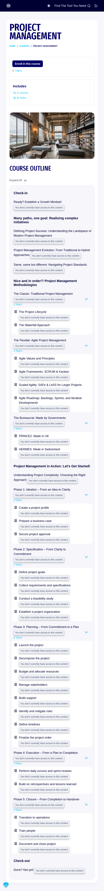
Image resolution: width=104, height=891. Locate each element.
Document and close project (37, 844)
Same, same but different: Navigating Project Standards (50, 264)
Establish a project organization (39, 611)
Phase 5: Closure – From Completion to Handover (46, 799)
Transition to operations (34, 817)
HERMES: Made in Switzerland (39, 449)
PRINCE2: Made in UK (34, 436)
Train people (27, 830)
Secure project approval (34, 534)
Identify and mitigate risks (35, 711)
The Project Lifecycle (32, 312)
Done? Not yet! (24, 870)
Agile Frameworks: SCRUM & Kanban (44, 371)
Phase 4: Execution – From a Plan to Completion (46, 752)
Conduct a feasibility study (36, 598)
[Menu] (96, 5)
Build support (27, 698)
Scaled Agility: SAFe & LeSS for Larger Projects (50, 385)
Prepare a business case (35, 521)
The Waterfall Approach (34, 325)
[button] (6, 885)
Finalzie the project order (35, 737)
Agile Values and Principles (37, 358)
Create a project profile (34, 507)
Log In (18, 71)
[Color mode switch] (48, 5)
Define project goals (32, 572)
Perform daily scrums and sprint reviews (45, 771)
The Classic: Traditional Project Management (43, 293)
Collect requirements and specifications (45, 585)
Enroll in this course (27, 63)
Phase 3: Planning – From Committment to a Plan (46, 627)
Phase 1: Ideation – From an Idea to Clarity (42, 489)
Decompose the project (34, 658)
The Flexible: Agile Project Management (40, 340)
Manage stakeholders (33, 684)
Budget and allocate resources (39, 671)
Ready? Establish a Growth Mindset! (38, 202)
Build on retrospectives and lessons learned (47, 784)
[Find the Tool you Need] (72, 5)
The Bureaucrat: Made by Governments (40, 418)
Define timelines (29, 724)
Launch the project (31, 645)
